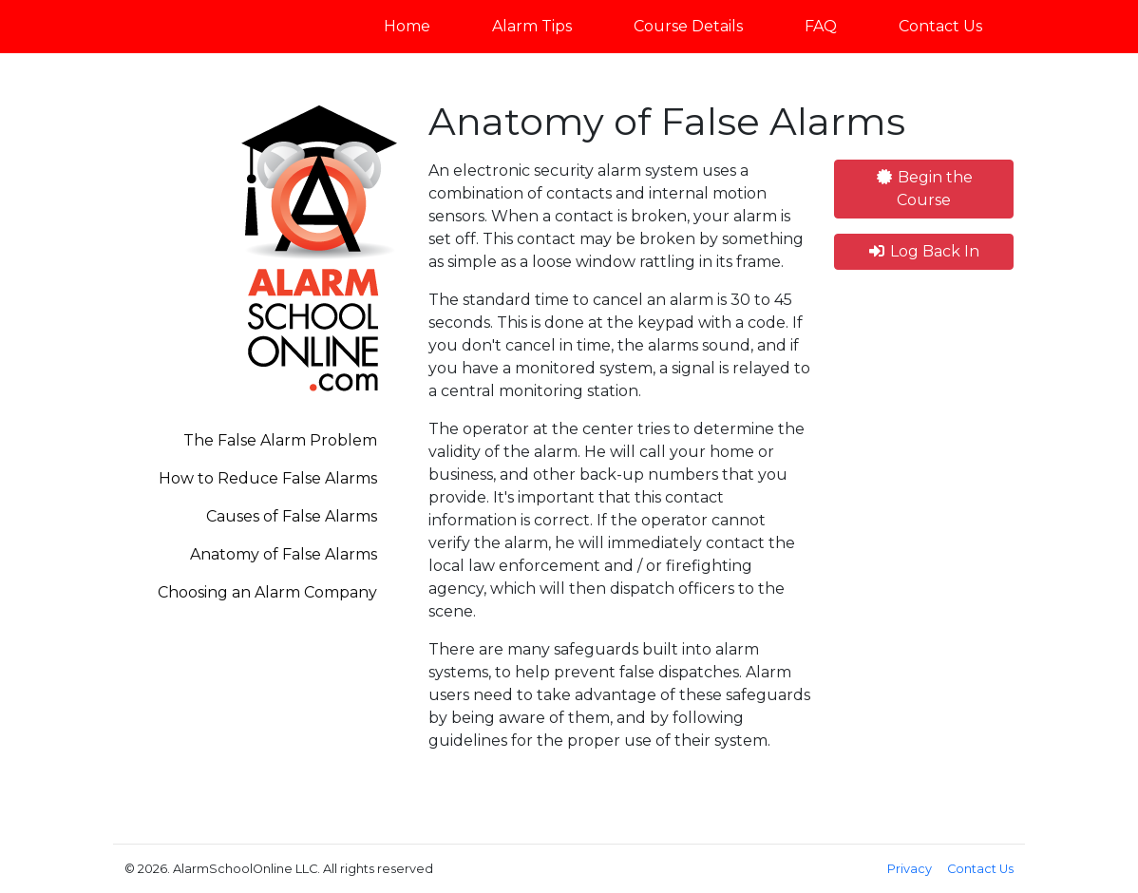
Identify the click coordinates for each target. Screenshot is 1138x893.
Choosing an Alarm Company (267, 592)
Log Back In (923, 251)
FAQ (821, 26)
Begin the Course (924, 188)
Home (407, 26)
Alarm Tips (532, 26)
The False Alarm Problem (280, 440)
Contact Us (940, 26)
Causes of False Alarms (291, 516)
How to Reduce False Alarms (268, 478)
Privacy (909, 869)
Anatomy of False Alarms (283, 554)
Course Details (688, 26)
